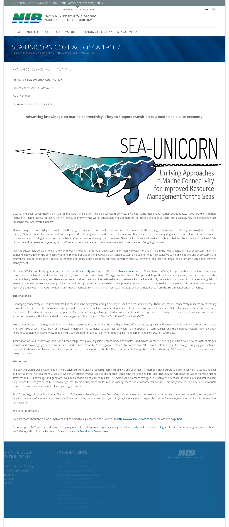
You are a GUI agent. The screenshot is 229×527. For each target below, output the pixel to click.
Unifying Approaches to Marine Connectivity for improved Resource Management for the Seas (94, 271)
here (179, 419)
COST (56, 52)
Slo (206, 8)
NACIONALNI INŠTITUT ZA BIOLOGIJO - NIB (37, 3)
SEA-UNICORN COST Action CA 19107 (42, 69)
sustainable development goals (150, 427)
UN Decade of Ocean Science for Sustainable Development (75, 431)
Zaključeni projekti (43, 52)
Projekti (28, 52)
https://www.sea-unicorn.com (135, 419)
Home (20, 52)
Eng (214, 8)
